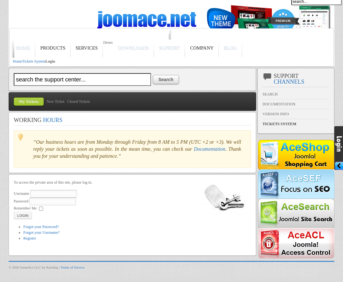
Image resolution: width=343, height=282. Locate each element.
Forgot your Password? (41, 227)
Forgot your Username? (41, 232)
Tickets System (33, 61)
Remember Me (25, 208)
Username (21, 193)
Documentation (209, 149)
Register (29, 238)
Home (17, 61)
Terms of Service (73, 267)
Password (21, 201)
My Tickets (29, 101)
